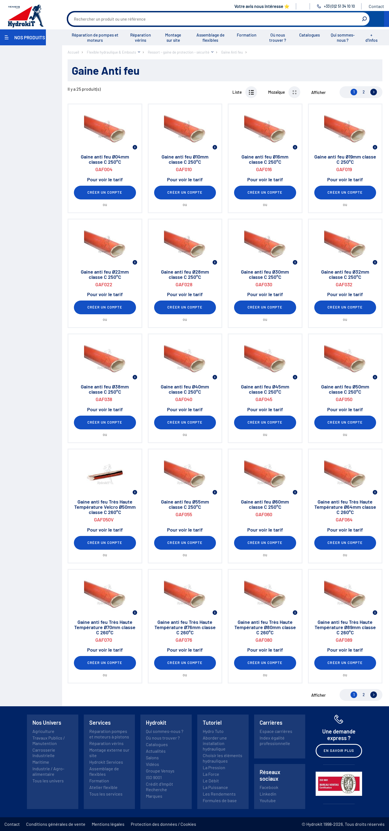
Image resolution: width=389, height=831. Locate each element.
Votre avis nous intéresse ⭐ (262, 6)
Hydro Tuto (213, 731)
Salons (152, 757)
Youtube (268, 800)
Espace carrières (276, 731)
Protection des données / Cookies (163, 824)
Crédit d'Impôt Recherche (159, 786)
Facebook (269, 787)
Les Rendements (219, 793)
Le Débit (211, 780)
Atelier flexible (103, 787)
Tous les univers (48, 780)
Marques (154, 796)
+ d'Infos (371, 37)
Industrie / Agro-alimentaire (48, 771)
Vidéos (152, 764)
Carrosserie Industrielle (43, 752)
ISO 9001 (154, 777)
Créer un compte (105, 192)
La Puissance (215, 787)
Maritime (40, 762)
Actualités (156, 751)
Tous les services (106, 793)
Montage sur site (173, 37)
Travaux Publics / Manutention (48, 740)
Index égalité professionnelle (275, 740)
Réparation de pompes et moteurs (95, 37)
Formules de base (220, 800)
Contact (376, 6)
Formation (246, 34)
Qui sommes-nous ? (343, 37)
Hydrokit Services (106, 762)
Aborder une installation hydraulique (215, 743)
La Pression (214, 767)
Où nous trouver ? (277, 37)
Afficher (318, 92)
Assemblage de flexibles (210, 37)
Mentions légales (108, 824)
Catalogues (309, 34)
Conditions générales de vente (55, 824)
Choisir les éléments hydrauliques (222, 758)
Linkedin (268, 793)
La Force (211, 774)
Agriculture (43, 731)
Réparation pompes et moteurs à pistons (109, 734)
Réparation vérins (140, 37)
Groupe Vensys (160, 770)
